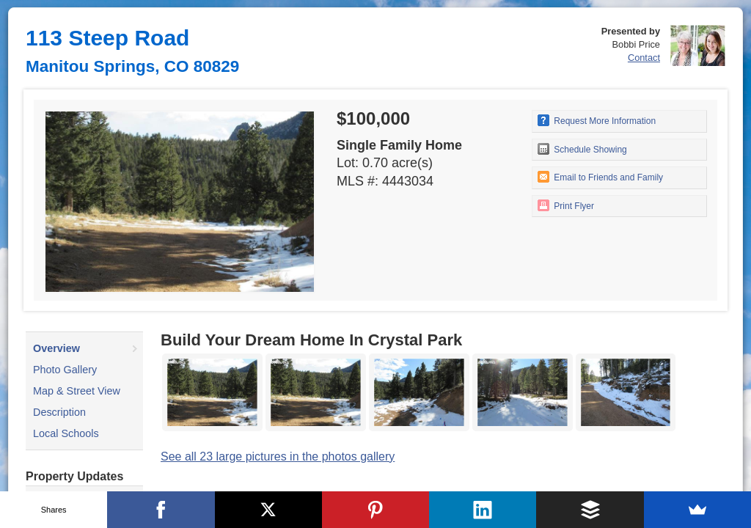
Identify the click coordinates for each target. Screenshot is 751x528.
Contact (644, 57)
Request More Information (597, 120)
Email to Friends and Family (600, 177)
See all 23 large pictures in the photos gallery (278, 456)
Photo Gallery (65, 369)
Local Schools (66, 433)
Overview (56, 348)
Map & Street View (76, 391)
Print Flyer (566, 205)
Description (59, 412)
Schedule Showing (582, 149)
